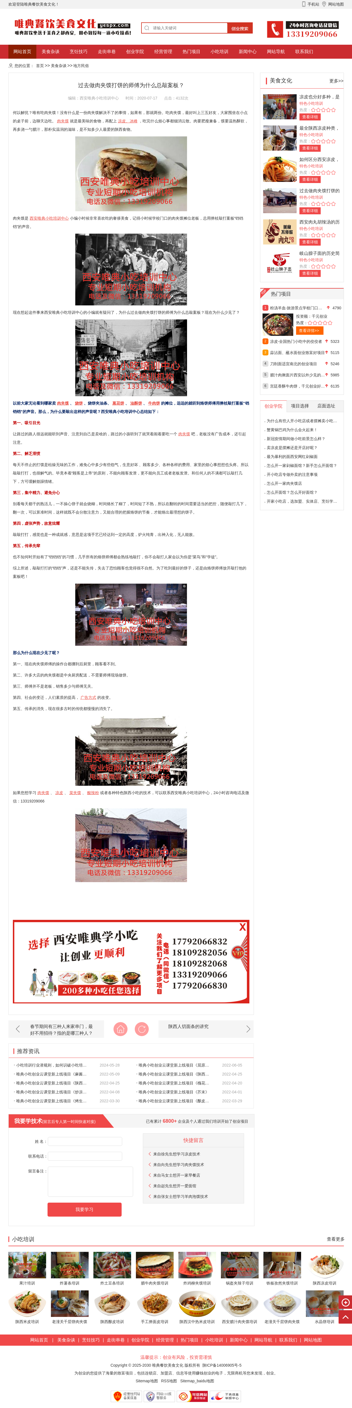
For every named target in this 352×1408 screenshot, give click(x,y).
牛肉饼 (154, 403)
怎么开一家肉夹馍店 (284, 483)
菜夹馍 (75, 792)
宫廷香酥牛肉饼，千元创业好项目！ (297, 386)
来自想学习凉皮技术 (176, 1154)
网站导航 (276, 51)
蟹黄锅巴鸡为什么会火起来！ (292, 430)
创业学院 (135, 51)
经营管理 (163, 51)
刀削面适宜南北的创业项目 (293, 364)
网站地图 (313, 1340)
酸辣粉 (93, 792)
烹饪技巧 (79, 51)
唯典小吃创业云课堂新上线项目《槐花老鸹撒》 (175, 1083)
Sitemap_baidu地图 (197, 1381)
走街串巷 (107, 51)
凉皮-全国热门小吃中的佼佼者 (296, 341)
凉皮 (59, 792)
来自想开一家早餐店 (176, 1175)
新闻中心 (248, 51)
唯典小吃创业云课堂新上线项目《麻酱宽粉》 (53, 1074)
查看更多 (336, 1239)
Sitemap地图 (147, 1381)
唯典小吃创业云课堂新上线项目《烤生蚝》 (52, 1101)
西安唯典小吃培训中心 (49, 218)
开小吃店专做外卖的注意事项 (292, 474)
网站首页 (22, 51)
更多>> (336, 81)
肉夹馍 (63, 121)
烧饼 (79, 403)
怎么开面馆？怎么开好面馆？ (292, 492)
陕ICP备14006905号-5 (222, 1365)
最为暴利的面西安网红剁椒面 (292, 456)
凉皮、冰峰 (128, 121)
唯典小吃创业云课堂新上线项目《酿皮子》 (174, 1101)
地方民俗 (81, 65)
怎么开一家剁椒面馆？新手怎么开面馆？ (302, 465)
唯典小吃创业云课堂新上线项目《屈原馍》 (174, 1065)
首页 (40, 65)
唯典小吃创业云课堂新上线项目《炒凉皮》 (52, 1092)
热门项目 (191, 51)
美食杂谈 (51, 51)
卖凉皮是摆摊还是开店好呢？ (292, 447)
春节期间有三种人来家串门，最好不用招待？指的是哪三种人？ (61, 1030)
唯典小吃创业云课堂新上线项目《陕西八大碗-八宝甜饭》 (53, 1083)
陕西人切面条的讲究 (188, 1026)
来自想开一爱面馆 (174, 1186)
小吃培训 (219, 51)
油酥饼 (136, 403)
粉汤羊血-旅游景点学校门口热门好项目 (297, 308)
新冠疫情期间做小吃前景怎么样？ (296, 438)
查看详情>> (309, 330)
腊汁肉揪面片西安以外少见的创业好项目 (297, 375)
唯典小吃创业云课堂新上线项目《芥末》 (172, 1092)
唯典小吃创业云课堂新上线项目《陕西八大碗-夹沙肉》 (175, 1074)
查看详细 (310, 117)
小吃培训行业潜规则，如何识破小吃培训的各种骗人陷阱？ (53, 1065)
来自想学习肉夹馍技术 (178, 1164)
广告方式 (88, 697)
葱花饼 (118, 403)
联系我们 (304, 51)
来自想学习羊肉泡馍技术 (180, 1196)
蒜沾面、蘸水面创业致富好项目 (297, 352)
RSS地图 (169, 1381)
